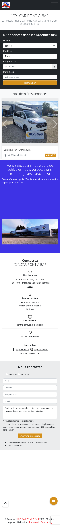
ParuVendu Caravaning (40, 522)
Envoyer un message (30, 435)
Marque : (7, 40)
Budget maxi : (10, 61)
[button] (5, 124)
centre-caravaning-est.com (30, 324)
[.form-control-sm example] (27, 66)
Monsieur (25, 374)
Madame (13, 374)
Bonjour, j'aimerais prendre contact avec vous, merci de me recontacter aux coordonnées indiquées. (30, 412)
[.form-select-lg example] (30, 45)
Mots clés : (8, 71)
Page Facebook (22, 349)
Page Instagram (41, 349)
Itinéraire (30, 309)
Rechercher (30, 82)
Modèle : (7, 51)
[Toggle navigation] (54, 5)
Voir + (30, 286)
